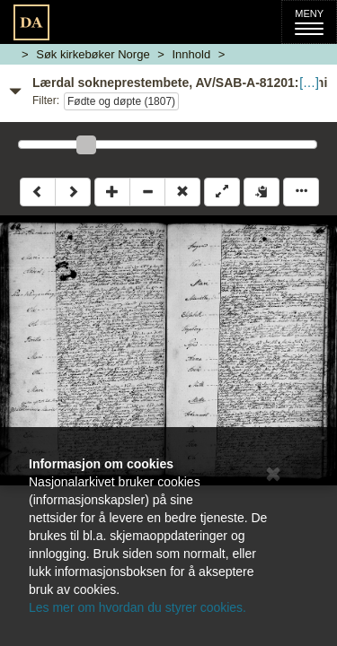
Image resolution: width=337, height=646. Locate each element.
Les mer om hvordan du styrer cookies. (137, 607)
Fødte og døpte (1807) (121, 101)
